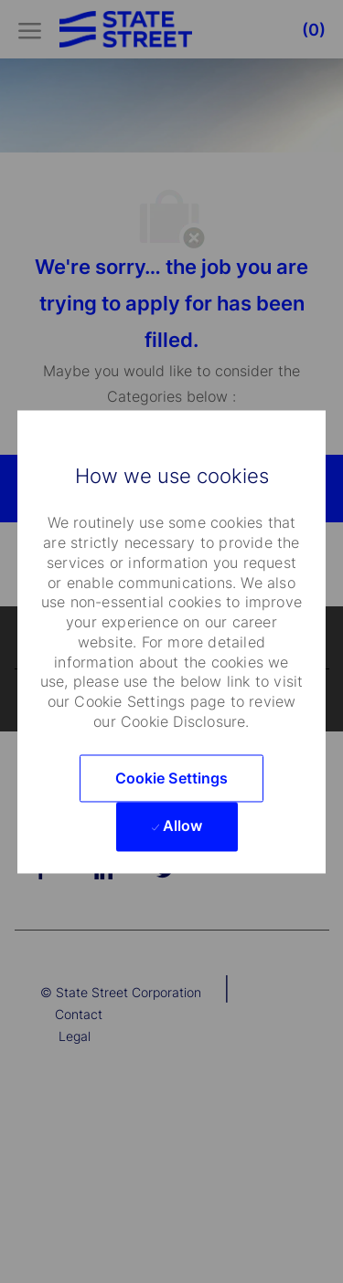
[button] (172, 778)
